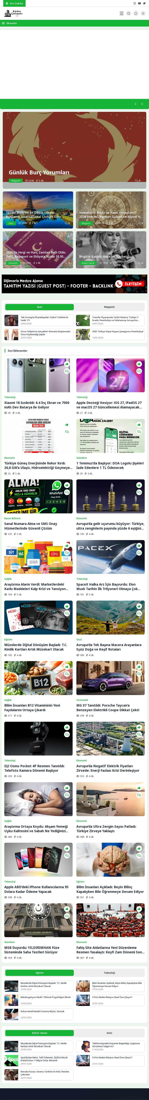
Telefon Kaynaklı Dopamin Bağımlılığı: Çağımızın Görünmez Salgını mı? (116, 966)
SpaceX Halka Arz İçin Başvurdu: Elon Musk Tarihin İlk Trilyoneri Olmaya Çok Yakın (107, 555)
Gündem (81, 442)
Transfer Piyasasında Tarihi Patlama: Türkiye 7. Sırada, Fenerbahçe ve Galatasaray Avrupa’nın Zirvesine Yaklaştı (116, 320)
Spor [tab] (40, 307)
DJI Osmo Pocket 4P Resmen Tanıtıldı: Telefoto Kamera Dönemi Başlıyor (34, 712)
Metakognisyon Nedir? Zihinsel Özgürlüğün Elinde (43, 920)
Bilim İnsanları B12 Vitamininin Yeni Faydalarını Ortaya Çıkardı (32, 660)
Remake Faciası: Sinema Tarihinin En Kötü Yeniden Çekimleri (46, 994)
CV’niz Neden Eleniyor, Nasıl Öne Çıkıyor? (113, 918)
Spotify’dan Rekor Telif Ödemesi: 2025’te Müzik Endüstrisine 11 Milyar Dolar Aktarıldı (45, 980)
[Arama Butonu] (128, 13)
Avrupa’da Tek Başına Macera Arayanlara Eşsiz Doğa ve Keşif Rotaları (108, 607)
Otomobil (82, 652)
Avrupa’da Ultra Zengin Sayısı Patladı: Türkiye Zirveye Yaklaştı (106, 765)
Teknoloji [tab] (109, 893)
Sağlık (8, 547)
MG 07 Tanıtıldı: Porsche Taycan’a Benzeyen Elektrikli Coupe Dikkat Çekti (107, 660)
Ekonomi (12, 23)
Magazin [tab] (109, 307)
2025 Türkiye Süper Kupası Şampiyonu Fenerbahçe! (112, 334)
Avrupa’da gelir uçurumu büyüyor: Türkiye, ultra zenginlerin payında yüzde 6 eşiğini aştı (110, 502)
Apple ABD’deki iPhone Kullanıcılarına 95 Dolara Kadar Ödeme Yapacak (36, 817)
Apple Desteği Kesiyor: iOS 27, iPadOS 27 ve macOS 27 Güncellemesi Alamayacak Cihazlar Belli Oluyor (109, 397)
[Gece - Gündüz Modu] (143, 15)
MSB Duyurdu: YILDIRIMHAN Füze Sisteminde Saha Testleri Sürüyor (31, 870)
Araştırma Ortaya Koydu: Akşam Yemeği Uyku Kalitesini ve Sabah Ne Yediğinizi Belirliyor (36, 765)
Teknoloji (9, 390)
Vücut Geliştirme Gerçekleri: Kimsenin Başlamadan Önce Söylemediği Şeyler (46, 334)
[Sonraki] (141, 104)
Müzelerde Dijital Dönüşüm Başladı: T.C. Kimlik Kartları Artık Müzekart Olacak (35, 607)
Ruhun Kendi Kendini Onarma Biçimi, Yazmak (43, 932)
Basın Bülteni (12, 495)
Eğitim (8, 600)
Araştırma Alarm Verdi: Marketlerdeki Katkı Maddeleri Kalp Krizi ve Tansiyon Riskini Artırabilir (35, 555)
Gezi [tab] (109, 954)
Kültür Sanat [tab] (39, 954)
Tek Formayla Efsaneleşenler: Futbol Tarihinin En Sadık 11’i (46, 320)
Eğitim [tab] (40, 893)
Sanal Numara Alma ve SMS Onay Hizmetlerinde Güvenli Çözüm (30, 502)
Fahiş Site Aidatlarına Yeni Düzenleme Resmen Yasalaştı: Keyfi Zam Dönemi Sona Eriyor (110, 870)
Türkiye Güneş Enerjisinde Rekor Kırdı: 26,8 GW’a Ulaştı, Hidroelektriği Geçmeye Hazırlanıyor (37, 450)
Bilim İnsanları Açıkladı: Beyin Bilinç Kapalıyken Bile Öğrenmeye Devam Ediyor (110, 817)
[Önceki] (135, 104)
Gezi (79, 600)
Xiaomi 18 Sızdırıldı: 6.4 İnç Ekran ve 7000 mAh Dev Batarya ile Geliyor (36, 397)
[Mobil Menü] (121, 13)
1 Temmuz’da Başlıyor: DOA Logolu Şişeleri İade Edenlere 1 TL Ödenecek (110, 450)
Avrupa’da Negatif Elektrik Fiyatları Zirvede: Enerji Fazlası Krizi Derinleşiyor (107, 712)
